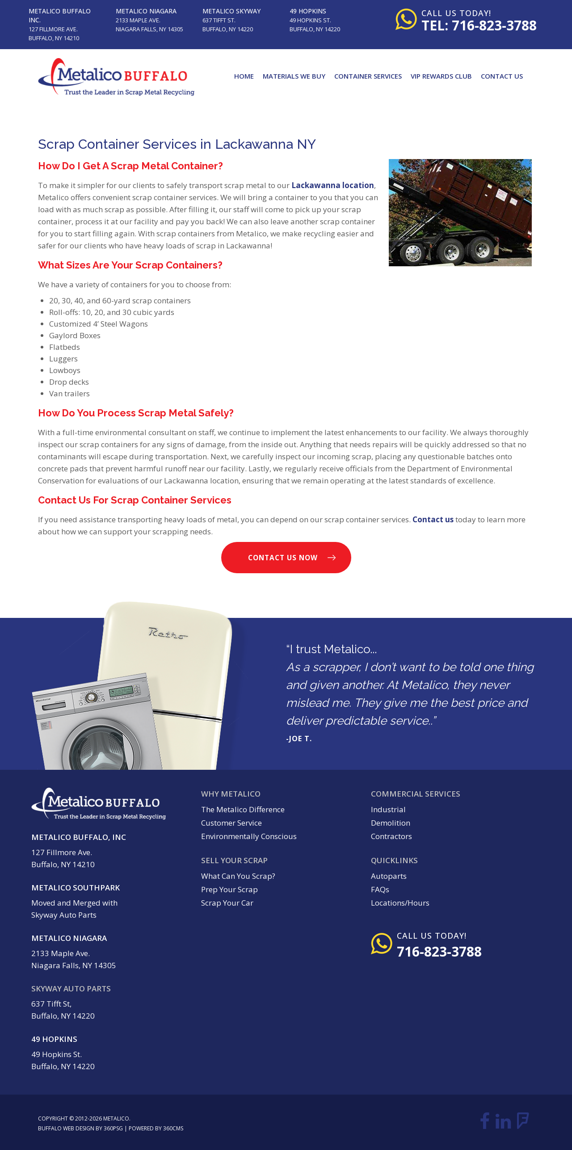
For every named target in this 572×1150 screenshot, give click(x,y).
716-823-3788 (439, 951)
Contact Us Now (283, 557)
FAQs (380, 889)
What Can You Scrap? (238, 876)
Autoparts (389, 876)
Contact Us (502, 75)
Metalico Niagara (146, 11)
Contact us (433, 519)
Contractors (391, 836)
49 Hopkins (308, 11)
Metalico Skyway (231, 11)
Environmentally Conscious (249, 836)
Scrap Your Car (227, 903)
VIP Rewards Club (441, 75)
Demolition (390, 823)
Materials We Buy (294, 75)
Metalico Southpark (75, 887)
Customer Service (231, 823)
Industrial (388, 809)
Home (244, 75)
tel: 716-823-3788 (479, 25)
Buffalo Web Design (66, 1128)
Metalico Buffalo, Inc (78, 837)
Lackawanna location (332, 185)
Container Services (368, 75)
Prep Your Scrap (229, 889)
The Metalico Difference (243, 809)
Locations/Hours (400, 903)
